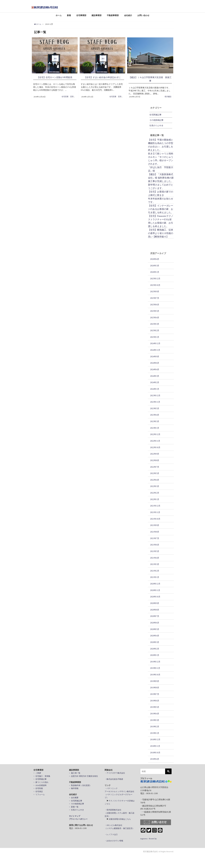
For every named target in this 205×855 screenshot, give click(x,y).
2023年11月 (155, 402)
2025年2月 (154, 330)
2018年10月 (155, 752)
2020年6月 (154, 623)
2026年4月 (154, 259)
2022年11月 (155, 441)
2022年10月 (155, 447)
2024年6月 (154, 363)
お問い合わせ (143, 15)
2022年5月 (154, 473)
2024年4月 (154, 369)
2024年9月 (154, 356)
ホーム (59, 15)
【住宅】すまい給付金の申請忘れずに (102, 77)
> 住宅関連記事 (40, 779)
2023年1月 (154, 428)
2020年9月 (154, 603)
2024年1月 (154, 389)
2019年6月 (154, 700)
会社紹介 (128, 15)
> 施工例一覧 (74, 773)
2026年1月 (154, 272)
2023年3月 (154, 421)
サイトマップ (74, 816)
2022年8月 (154, 460)
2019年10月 (155, 675)
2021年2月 (154, 571)
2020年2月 (154, 649)
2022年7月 (154, 467)
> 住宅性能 (38, 788)
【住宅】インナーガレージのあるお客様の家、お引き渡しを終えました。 (160, 209)
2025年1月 (154, 337)
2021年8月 (154, 532)
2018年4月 (154, 759)
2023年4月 (154, 415)
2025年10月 (155, 285)
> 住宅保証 (38, 791)
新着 (69, 15)
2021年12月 (155, 506)
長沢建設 (168, 96)
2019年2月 (154, 727)
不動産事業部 (113, 15)
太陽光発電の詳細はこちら (120, 819)
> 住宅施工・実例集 (41, 776)
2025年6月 (154, 304)
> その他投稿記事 (76, 804)
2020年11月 (155, 590)
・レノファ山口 (111, 834)
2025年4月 (154, 318)
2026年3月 (154, 265)
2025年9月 (154, 291)
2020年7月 (154, 616)
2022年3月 (154, 486)
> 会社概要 (73, 798)
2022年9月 (154, 454)
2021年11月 (155, 512)
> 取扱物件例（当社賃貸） (80, 785)
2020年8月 (154, 610)
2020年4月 (154, 636)
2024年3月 (154, 376)
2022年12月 (155, 434)
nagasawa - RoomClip (148, 838)
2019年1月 (154, 733)
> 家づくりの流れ (40, 782)
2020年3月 (154, 642)
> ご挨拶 (37, 773)
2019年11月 (155, 668)
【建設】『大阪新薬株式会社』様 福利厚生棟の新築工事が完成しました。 (161, 177)
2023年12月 (155, 395)
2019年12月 (155, 662)
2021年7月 (154, 538)
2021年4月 (154, 558)
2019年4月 (154, 714)
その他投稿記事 (156, 120)
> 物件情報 (73, 788)
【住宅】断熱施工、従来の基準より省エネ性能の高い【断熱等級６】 (160, 233)
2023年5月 (154, 408)
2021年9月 (154, 525)
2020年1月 (154, 655)
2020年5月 (154, 629)
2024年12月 (155, 343)
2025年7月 (154, 298)
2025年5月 (154, 311)
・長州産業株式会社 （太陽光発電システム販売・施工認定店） (119, 813)
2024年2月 (154, 382)
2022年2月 (154, 493)
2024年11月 (155, 350)
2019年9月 (154, 681)
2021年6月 (154, 545)
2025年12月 (155, 279)
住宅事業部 (81, 15)
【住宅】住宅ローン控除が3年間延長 (55, 77)
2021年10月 (155, 519)
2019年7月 (154, 694)
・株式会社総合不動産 (114, 779)
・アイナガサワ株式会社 (115, 773)
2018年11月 (155, 746)
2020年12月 (155, 584)
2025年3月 (154, 324)
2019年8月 (154, 688)
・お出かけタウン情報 (114, 840)
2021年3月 (154, 564)
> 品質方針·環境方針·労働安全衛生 (83, 776)
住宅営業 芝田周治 (69, 96)
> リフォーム (39, 794)
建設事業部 (97, 15)
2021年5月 (154, 551)
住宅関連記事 (155, 115)
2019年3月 (154, 720)
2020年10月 (155, 597)
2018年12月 (155, 739)
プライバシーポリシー (78, 819)
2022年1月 (154, 499)
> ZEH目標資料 (40, 785)
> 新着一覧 (73, 807)
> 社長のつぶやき (76, 810)
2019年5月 (154, 707)
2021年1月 (154, 577)
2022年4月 (154, 480)
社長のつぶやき (156, 125)
